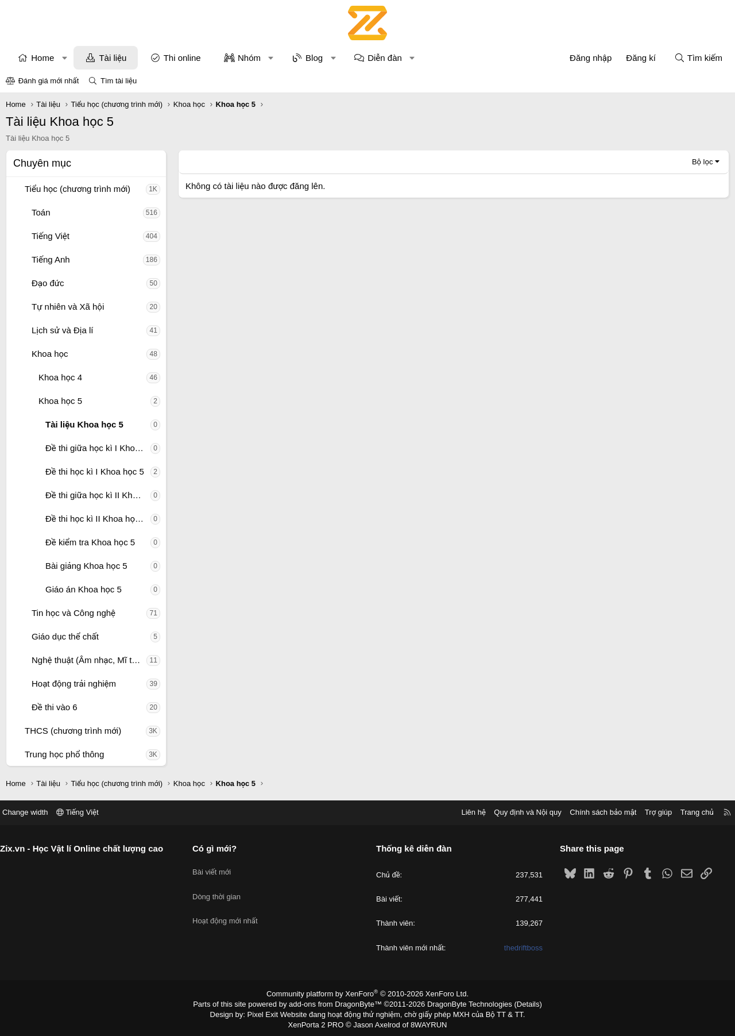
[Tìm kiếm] (698, 58)
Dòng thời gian (221, 888)
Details (516, 1003)
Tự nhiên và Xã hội (68, 306)
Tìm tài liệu (118, 80)
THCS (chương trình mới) (73, 730)
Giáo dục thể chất (65, 636)
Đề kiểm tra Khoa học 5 (90, 542)
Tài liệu (112, 58)
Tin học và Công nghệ (73, 613)
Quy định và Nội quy (519, 812)
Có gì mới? (219, 848)
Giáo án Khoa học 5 (83, 589)
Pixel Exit (271, 1012)
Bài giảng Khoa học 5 (86, 566)
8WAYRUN (424, 1022)
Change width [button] (34, 812)
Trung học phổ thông (64, 754)
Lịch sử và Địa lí (62, 330)
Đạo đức (48, 283)
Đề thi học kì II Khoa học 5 (95, 518)
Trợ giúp (649, 812)
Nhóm (249, 58)
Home (42, 58)
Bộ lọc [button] (702, 161)
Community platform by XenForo (367, 993)
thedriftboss (519, 947)
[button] (65, 58)
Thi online (182, 58)
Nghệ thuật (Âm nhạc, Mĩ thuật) (89, 660)
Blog (314, 58)
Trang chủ (688, 812)
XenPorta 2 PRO (319, 1022)
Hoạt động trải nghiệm (74, 683)
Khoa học (50, 354)
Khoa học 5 (60, 401)
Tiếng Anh (51, 259)
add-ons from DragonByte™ (338, 1003)
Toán (41, 212)
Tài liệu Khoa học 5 (84, 424)
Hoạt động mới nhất (229, 909)
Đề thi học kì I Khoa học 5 (94, 471)
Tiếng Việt (50, 236)
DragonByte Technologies (462, 1003)
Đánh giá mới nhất (48, 80)
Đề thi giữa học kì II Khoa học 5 (97, 495)
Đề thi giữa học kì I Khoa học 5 (97, 448)
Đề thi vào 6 (55, 707)
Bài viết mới (216, 868)
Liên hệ (464, 812)
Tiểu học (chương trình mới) (77, 189)
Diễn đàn (385, 58)
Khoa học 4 (60, 377)
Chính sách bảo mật (594, 812)
